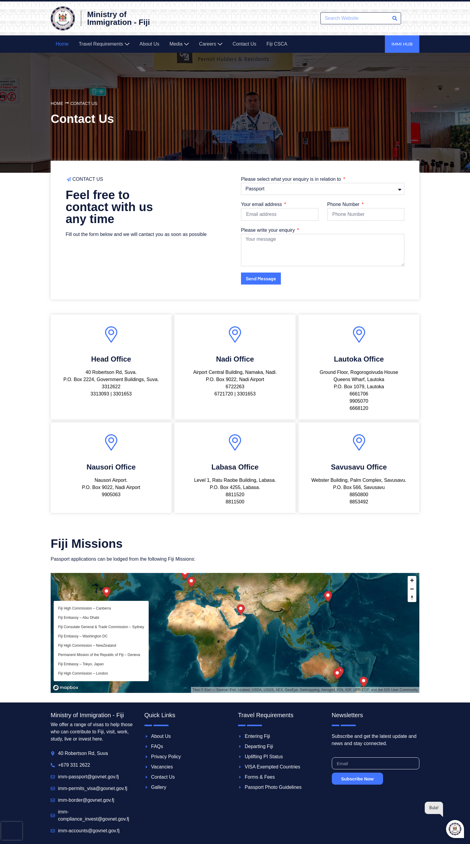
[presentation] (11, 831)
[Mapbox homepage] (65, 687)
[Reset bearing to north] (412, 597)
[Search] (395, 18)
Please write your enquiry (268, 230)
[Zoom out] (412, 589)
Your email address (262, 204)
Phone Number (344, 204)
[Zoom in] (412, 580)
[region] (235, 633)
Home (57, 103)
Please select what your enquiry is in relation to (291, 179)
